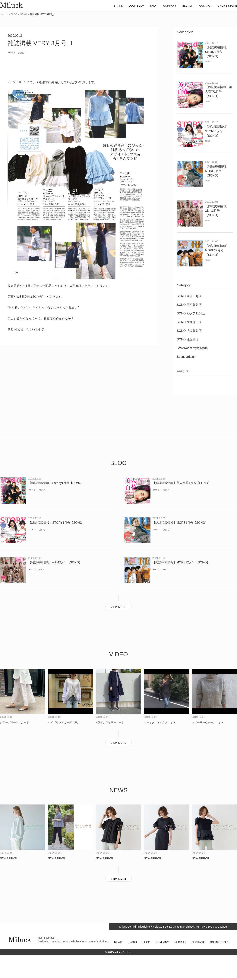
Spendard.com (186, 356)
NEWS (118, 942)
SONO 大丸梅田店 (189, 322)
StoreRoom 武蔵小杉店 (192, 348)
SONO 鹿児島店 (188, 339)
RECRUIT (180, 942)
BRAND (132, 942)
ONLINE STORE (219, 942)
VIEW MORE (118, 606)
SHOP (146, 942)
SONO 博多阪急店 (189, 330)
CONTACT (198, 942)
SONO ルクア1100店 (191, 313)
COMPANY (162, 942)
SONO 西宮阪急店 (189, 304)
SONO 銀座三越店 (189, 296)
